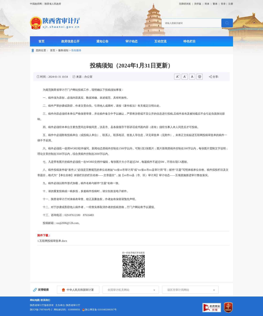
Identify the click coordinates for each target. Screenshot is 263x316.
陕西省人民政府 (53, 4)
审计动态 (131, 41)
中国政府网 (36, 4)
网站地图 (34, 300)
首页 (41, 41)
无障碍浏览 (185, 4)
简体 (207, 4)
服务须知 (63, 50)
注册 (230, 4)
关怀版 (197, 4)
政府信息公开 (70, 41)
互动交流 (160, 41)
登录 (223, 4)
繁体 (215, 4)
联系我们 (45, 300)
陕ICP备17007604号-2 (41, 309)
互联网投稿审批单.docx (53, 240)
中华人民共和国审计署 (80, 289)
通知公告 (102, 41)
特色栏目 (189, 41)
